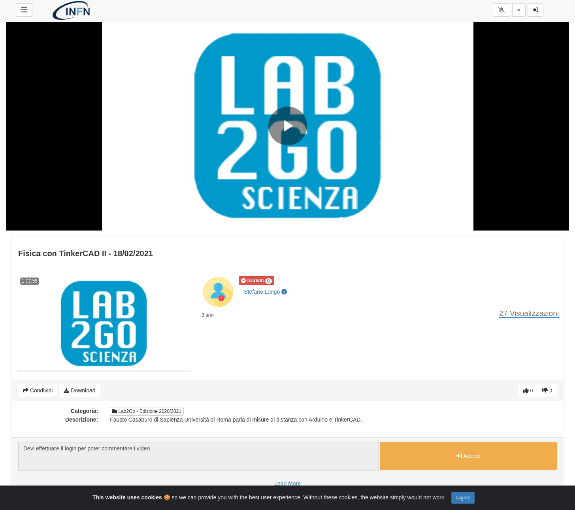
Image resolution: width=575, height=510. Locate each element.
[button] (256, 280)
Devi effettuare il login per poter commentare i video (198, 456)
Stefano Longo (265, 292)
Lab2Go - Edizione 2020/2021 (146, 411)
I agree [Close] (463, 498)
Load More (287, 483)
